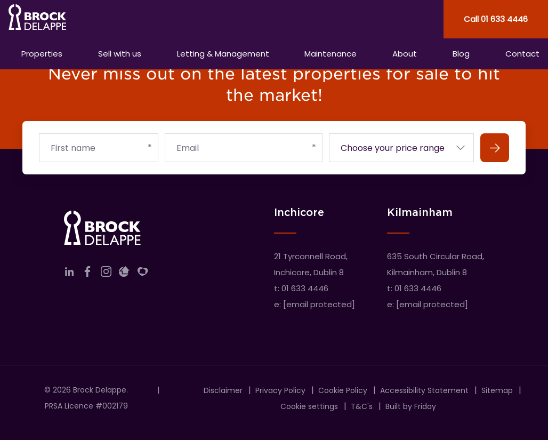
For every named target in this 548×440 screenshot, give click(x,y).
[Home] (137, 19)
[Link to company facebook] (87, 274)
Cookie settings (309, 406)
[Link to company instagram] (106, 274)
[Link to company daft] (124, 274)
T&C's (362, 406)
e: (314, 304)
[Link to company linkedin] (69, 274)
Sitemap (497, 390)
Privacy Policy (280, 390)
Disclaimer (223, 390)
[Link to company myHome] (143, 274)
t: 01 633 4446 (301, 288)
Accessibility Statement (424, 390)
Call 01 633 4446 (496, 19)
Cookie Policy (342, 390)
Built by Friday (410, 406)
